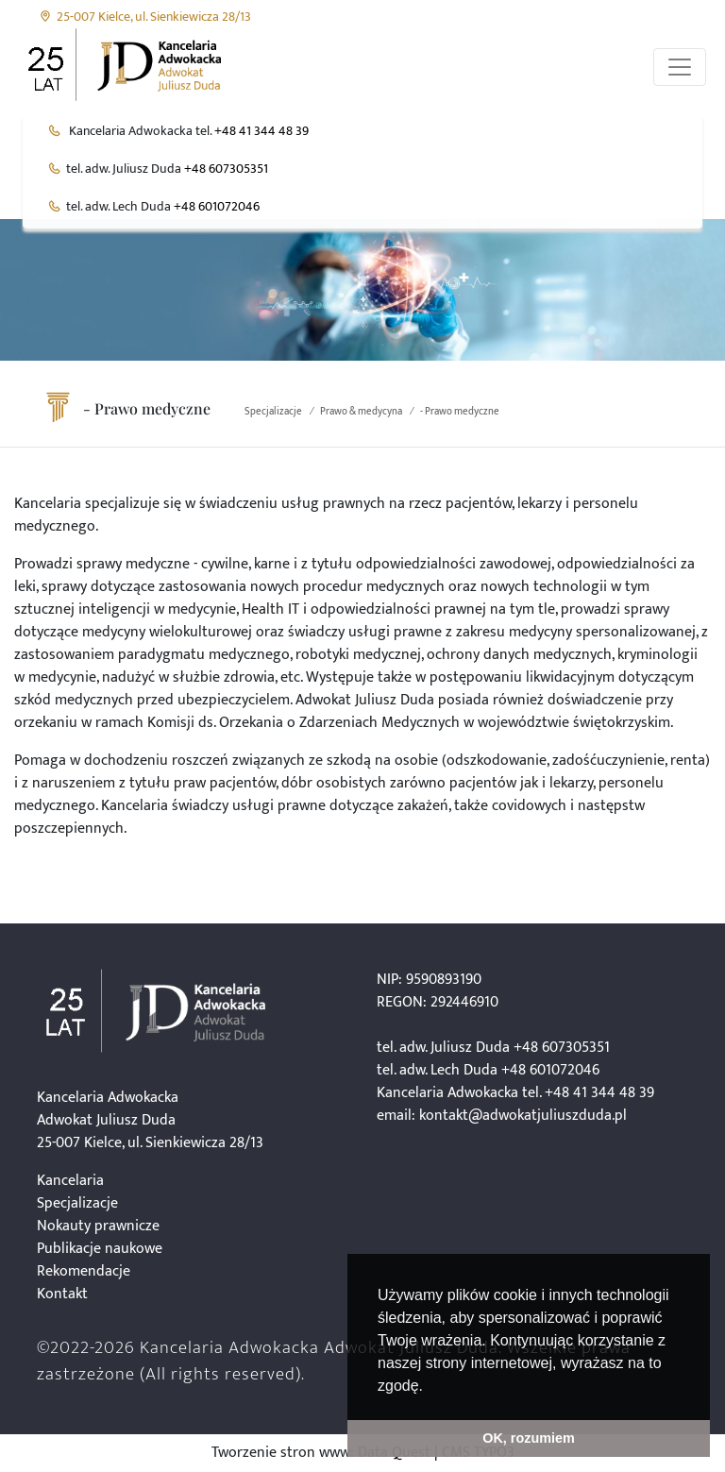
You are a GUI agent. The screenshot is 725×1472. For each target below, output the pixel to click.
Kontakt (62, 1294)
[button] (429, 1387)
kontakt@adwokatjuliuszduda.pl (523, 1115)
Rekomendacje (83, 1271)
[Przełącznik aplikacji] (679, 67)
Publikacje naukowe (99, 1248)
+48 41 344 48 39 (261, 131)
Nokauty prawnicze (98, 1226)
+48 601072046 (217, 206)
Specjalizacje (273, 411)
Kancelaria (70, 1180)
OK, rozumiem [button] (528, 1438)
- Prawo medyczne (459, 411)
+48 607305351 (226, 169)
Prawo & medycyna (361, 411)
